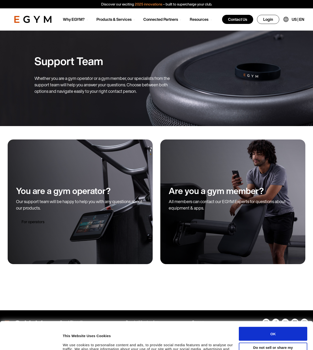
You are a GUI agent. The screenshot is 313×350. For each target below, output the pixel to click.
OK (273, 306)
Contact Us (237, 19)
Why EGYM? (74, 19)
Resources (199, 19)
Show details (74, 341)
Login (268, 19)
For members (185, 222)
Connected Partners (160, 19)
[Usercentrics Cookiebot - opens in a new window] (31, 341)
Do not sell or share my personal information (273, 321)
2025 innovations (148, 4)
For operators (33, 222)
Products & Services (114, 19)
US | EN (298, 19)
